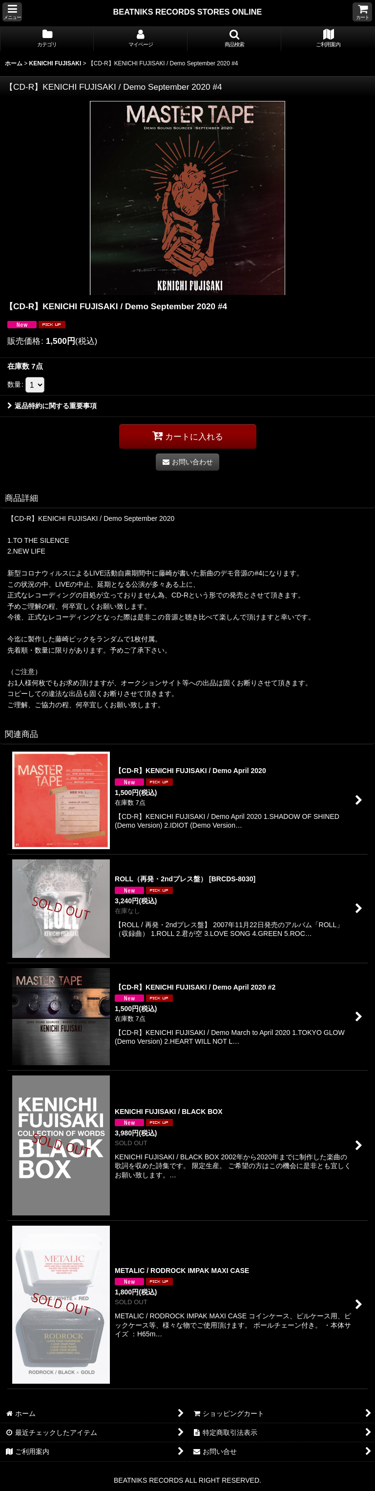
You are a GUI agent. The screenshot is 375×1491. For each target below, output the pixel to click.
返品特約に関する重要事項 (52, 406)
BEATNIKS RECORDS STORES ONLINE (187, 11)
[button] (12, 11)
